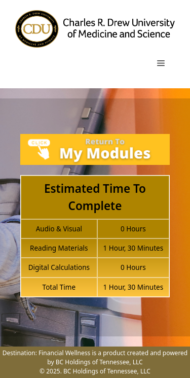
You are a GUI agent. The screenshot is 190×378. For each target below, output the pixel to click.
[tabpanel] (95, 221)
